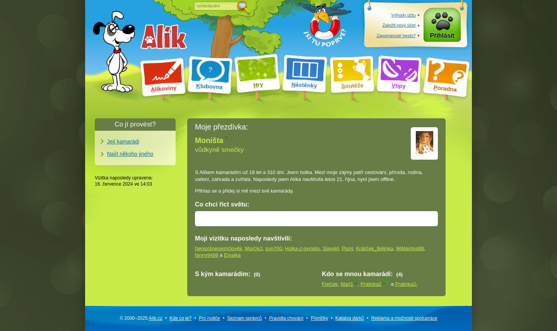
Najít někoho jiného (130, 154)
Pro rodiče (209, 318)
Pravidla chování (286, 318)
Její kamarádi (123, 141)
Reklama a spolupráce (404, 318)
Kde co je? (180, 318)
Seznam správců (244, 318)
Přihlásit (442, 35)
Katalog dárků (349, 318)
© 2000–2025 (141, 318)
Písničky (319, 318)
